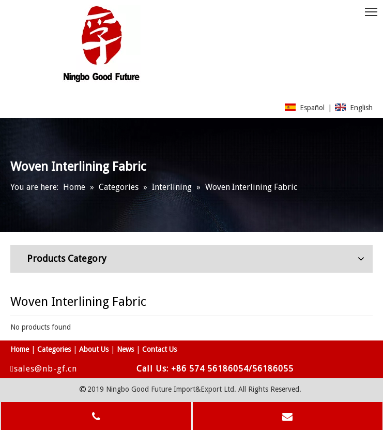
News (125, 349)
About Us (94, 349)
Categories (54, 349)
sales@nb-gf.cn (46, 369)
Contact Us (159, 349)
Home (19, 349)
